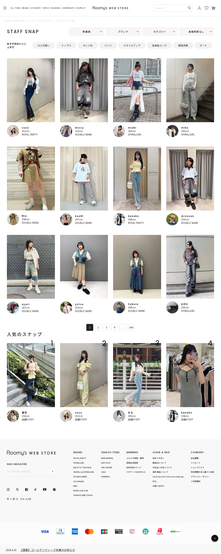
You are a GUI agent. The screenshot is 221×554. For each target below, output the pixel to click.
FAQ (154, 481)
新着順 (86, 31)
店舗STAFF (28, 419)
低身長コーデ (159, 45)
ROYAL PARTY (29, 134)
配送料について (159, 462)
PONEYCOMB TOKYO (83, 495)
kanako (133, 216)
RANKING (55, 8)
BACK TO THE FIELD (82, 467)
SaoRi (79, 216)
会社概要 (195, 458)
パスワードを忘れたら (136, 471)
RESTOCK (105, 462)
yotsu (79, 304)
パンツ (108, 45)
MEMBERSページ (133, 467)
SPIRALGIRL (135, 134)
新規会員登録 (132, 462)
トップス (66, 45)
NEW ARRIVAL (107, 458)
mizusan (187, 216)
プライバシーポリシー (200, 476)
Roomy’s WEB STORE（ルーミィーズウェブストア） (29, 20)
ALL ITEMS (16, 8)
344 (131, 327)
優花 (24, 412)
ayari (26, 304)
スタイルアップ (131, 45)
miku (185, 127)
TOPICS (46, 8)
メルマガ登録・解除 (135, 458)
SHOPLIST (81, 8)
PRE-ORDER (106, 467)
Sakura (133, 304)
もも (130, 412)
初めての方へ (158, 458)
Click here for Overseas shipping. (168, 476)
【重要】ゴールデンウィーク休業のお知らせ (47, 550)
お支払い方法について (162, 467)
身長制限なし (196, 31)
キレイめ (88, 45)
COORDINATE (68, 8)
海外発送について (160, 471)
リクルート (195, 462)
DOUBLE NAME (83, 134)
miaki (132, 127)
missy (79, 127)
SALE (103, 471)
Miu (24, 215)
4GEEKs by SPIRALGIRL (83, 471)
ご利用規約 (195, 481)
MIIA (75, 485)
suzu (25, 127)
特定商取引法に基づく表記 (202, 471)
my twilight (78, 481)
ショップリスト (197, 467)
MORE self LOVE (80, 490)
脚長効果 (183, 45)
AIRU (184, 304)
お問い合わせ (158, 485)
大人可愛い (44, 45)
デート (203, 45)
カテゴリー (159, 31)
